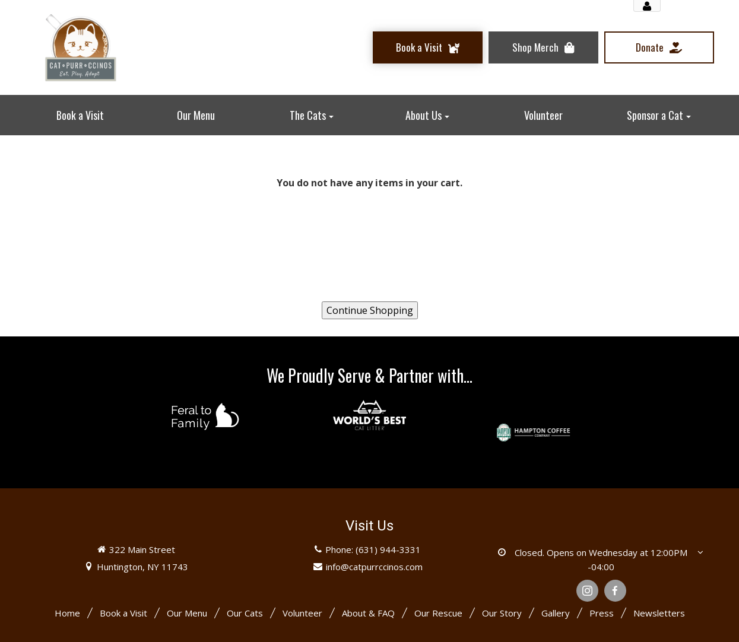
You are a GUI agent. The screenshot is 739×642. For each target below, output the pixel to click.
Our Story (502, 613)
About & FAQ (368, 613)
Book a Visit (123, 613)
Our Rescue (438, 613)
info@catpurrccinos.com (374, 567)
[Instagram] (587, 591)
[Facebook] (615, 591)
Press (601, 613)
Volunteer (302, 613)
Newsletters (659, 613)
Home (67, 613)
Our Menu (187, 613)
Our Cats (245, 613)
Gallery (555, 613)
